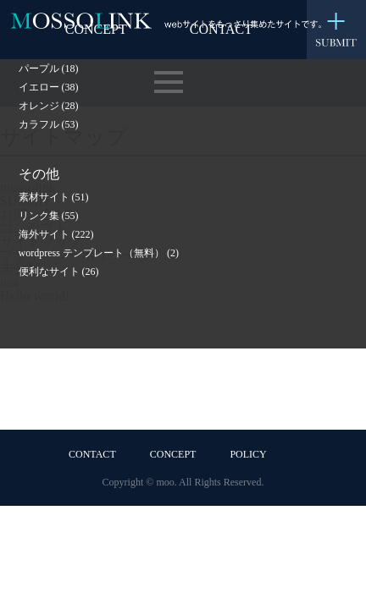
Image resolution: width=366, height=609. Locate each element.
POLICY (248, 454)
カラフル (49, 124)
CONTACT (92, 454)
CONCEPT (173, 454)
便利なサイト (59, 271)
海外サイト (56, 234)
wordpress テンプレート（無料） (99, 253)
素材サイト (54, 197)
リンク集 (49, 216)
